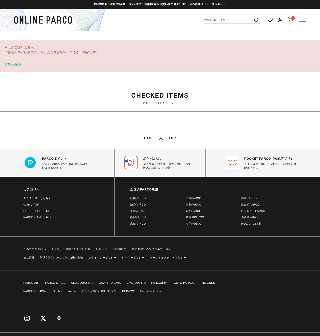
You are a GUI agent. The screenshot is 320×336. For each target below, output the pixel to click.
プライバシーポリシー (102, 257)
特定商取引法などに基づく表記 (151, 249)
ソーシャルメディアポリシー (168, 257)
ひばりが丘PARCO (253, 211)
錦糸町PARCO (250, 204)
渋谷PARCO (193, 204)
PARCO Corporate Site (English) (61, 257)
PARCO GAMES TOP (38, 217)
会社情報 (29, 257)
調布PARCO (193, 211)
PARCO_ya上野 (251, 223)
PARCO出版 (159, 282)
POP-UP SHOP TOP (37, 211)
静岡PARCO (138, 217)
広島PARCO (138, 223)
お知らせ (101, 249)
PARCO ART (32, 282)
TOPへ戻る (13, 64)
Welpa (72, 291)
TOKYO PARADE (183, 282)
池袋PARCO (138, 204)
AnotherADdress (150, 291)
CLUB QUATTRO (82, 282)
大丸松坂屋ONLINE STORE (99, 291)
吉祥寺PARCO (139, 211)
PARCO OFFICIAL (36, 291)
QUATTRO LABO (110, 282)
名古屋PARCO (195, 217)
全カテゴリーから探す (38, 198)
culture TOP (31, 204)
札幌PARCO (138, 198)
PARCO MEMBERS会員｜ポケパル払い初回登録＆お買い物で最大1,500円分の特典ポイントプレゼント (160, 4)
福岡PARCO (193, 223)
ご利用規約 (119, 249)
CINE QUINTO (136, 282)
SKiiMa (57, 291)
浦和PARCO (249, 198)
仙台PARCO (193, 198)
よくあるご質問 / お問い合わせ (70, 249)
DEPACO (128, 291)
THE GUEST (208, 282)
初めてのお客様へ (35, 249)
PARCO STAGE (55, 282)
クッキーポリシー (133, 257)
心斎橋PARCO (250, 217)
